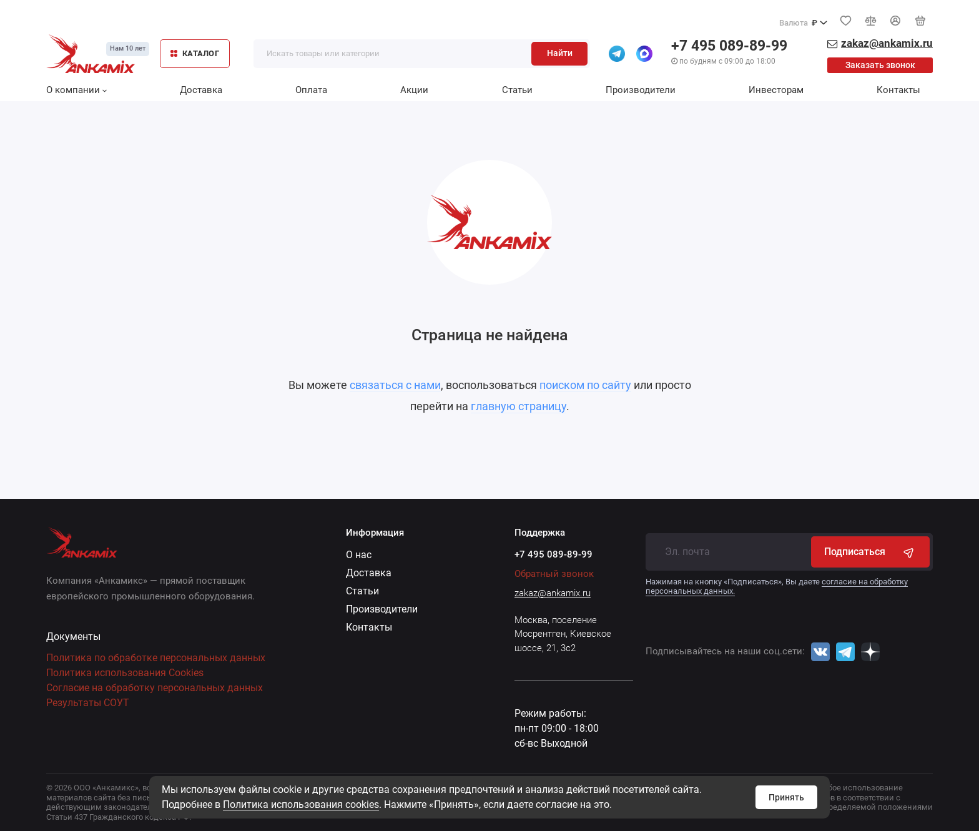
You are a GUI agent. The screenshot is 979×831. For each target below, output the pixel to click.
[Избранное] (845, 21)
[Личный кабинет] (895, 20)
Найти (560, 53)
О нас (358, 555)
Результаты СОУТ (87, 703)
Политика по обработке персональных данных (155, 658)
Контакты (898, 90)
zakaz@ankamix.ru (552, 593)
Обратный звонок (554, 573)
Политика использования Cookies (125, 673)
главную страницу (518, 406)
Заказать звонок (880, 65)
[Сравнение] (870, 21)
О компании (76, 90)
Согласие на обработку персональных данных (154, 688)
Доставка (201, 90)
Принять (786, 797)
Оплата (311, 90)
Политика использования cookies (301, 804)
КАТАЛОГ (194, 53)
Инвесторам (776, 90)
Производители (641, 90)
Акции (414, 90)
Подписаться (870, 552)
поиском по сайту (585, 384)
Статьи (517, 90)
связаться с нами (395, 384)
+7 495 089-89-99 (729, 46)
